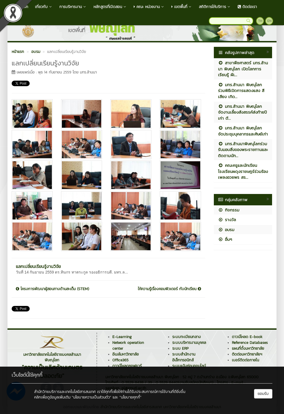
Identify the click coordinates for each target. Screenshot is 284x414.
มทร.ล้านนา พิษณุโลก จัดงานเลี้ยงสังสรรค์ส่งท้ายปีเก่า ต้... (242, 112)
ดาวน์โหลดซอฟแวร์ (127, 366)
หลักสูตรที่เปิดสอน (110, 7)
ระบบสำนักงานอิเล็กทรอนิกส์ (183, 357)
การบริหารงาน (73, 7)
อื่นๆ (225, 239)
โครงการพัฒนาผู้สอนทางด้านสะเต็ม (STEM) (52, 289)
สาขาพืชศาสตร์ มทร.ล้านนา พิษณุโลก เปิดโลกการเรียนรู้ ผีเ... (243, 69)
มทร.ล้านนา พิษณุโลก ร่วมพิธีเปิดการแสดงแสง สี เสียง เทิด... (241, 90)
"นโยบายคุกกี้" (130, 397)
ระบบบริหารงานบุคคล (189, 343)
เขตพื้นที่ (181, 7)
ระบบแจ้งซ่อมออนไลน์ (189, 366)
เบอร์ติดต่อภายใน (245, 360)
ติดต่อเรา (247, 7)
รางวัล (227, 219)
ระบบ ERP (180, 348)
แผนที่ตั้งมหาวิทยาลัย (248, 348)
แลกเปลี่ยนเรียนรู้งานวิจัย (38, 266)
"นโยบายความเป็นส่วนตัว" (91, 397)
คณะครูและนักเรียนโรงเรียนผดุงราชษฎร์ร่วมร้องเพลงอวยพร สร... (243, 171)
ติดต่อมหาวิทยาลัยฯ (247, 354)
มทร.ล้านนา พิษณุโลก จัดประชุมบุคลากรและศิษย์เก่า (243, 131)
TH (260, 20)
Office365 (120, 360)
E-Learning (122, 337)
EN (269, 20)
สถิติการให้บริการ (215, 7)
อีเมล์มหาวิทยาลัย (125, 354)
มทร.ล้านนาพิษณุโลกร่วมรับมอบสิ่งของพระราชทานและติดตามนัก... (243, 149)
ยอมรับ (263, 394)
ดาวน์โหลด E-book (247, 337)
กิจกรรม (228, 210)
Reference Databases (250, 343)
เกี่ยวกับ (44, 7)
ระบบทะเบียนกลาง (186, 337)
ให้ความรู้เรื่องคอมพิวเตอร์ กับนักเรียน (169, 289)
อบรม (226, 229)
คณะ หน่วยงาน (149, 7)
